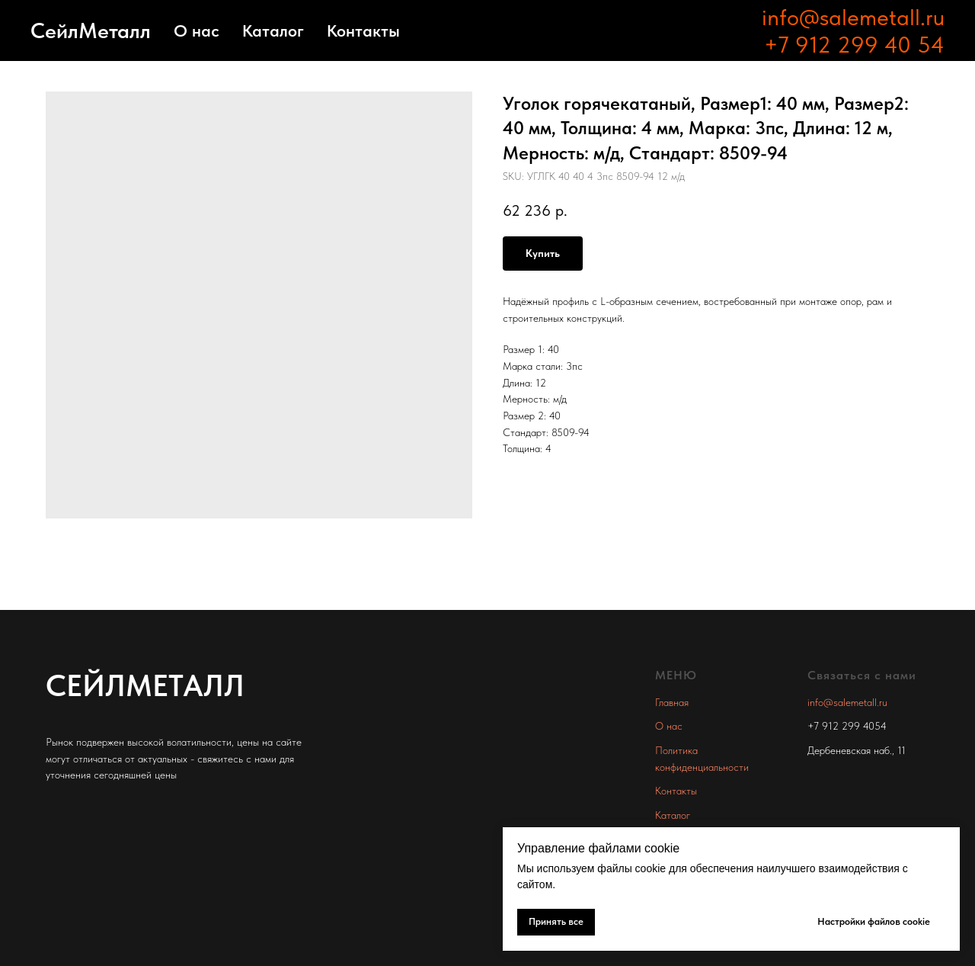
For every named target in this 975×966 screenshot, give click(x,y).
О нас (196, 30)
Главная (672, 702)
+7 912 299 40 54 (854, 44)
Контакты (363, 30)
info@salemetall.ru (853, 16)
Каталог (273, 30)
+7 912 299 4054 (847, 726)
